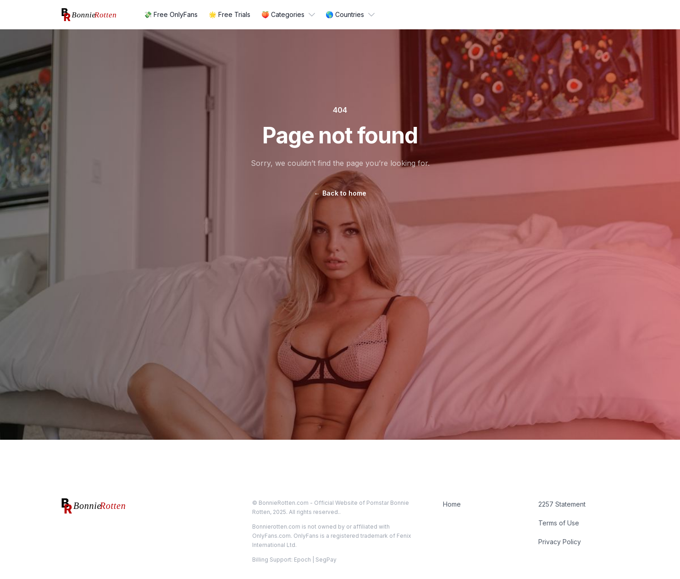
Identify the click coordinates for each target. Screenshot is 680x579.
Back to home (340, 193)
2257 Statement (562, 504)
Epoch (302, 559)
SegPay (326, 559)
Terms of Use (558, 523)
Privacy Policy (559, 542)
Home (452, 504)
